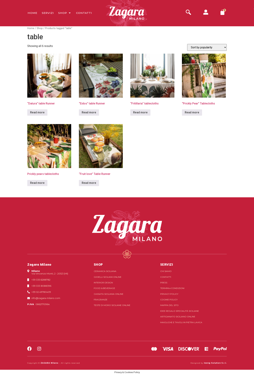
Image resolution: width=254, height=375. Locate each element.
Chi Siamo (166, 271)
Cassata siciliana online (108, 294)
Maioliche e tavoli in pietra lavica (181, 322)
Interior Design (103, 282)
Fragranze (100, 299)
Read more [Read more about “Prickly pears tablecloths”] (37, 183)
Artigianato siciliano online (177, 316)
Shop (64, 13)
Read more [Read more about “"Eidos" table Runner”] (89, 112)
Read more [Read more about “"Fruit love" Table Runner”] (89, 183)
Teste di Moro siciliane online (112, 305)
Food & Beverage (104, 288)
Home (32, 13)
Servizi (47, 13)
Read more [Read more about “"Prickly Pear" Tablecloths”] (192, 112)
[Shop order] (207, 47)
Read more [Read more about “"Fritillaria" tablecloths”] (140, 112)
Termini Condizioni (172, 288)
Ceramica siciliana (105, 271)
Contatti (83, 13)
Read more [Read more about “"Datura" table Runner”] (37, 112)
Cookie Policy (169, 299)
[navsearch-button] (188, 13)
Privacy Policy (169, 294)
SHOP (98, 264)
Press (163, 282)
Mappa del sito (169, 305)
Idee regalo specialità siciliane (179, 311)
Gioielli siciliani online (107, 277)
